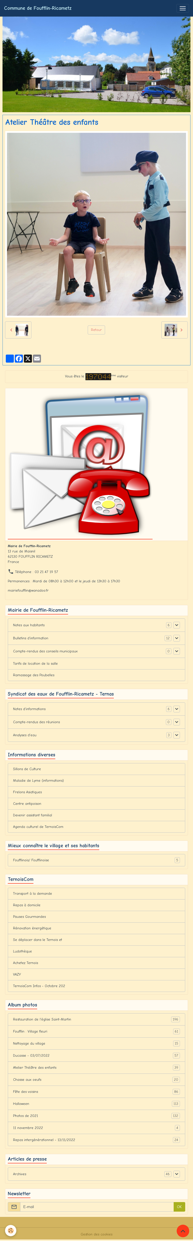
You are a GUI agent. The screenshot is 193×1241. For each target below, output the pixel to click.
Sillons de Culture (27, 769)
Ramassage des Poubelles (33, 675)
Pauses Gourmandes (29, 917)
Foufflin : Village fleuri (96, 1031)
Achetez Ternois (25, 963)
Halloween (96, 1104)
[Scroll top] (183, 1231)
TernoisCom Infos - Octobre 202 (39, 986)
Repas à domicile (26, 905)
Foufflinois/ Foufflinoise (96, 860)
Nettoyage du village (96, 1043)
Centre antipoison (27, 804)
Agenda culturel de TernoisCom (38, 827)
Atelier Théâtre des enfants (96, 1067)
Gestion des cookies (96, 1234)
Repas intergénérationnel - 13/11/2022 (96, 1140)
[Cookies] (10, 1230)
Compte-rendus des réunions (36, 722)
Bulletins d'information (30, 638)
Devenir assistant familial (32, 815)
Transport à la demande (32, 893)
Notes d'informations (29, 709)
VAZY (17, 974)
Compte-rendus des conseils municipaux (45, 651)
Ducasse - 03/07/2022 (96, 1055)
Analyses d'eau (24, 735)
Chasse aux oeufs (96, 1080)
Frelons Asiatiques (27, 792)
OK (179, 1207)
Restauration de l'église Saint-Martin (96, 1019)
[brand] (38, 8)
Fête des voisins (96, 1092)
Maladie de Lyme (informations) (38, 780)
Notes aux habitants (28, 625)
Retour (96, 330)
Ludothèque (22, 951)
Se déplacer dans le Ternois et (37, 940)
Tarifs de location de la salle (35, 663)
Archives (19, 1174)
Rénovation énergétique (32, 928)
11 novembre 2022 (96, 1128)
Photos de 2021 (96, 1116)
